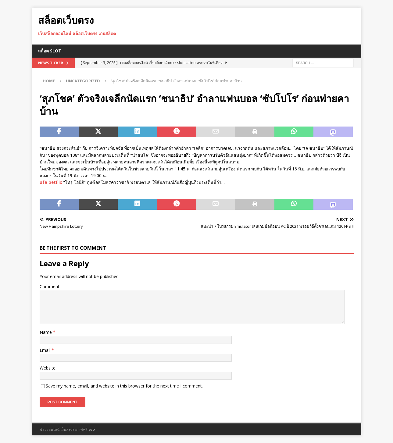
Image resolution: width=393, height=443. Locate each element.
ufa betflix (51, 182)
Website (47, 368)
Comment (49, 286)
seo (91, 429)
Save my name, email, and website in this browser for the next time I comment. (124, 386)
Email (46, 350)
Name (46, 332)
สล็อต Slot (49, 51)
